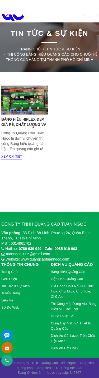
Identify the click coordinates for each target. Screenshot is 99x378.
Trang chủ (30, 49)
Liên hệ (7, 300)
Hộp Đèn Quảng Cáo (67, 279)
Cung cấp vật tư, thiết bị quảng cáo (71, 325)
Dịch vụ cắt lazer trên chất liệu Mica (73, 338)
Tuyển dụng (10, 293)
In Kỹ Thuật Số (62, 316)
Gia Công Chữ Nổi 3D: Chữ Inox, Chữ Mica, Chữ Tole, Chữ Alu (72, 291)
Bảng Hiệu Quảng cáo (68, 272)
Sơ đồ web (10, 307)
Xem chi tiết (11, 156)
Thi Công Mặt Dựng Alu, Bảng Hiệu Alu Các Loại (74, 306)
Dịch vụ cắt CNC (64, 348)
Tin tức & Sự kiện (63, 49)
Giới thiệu (9, 279)
